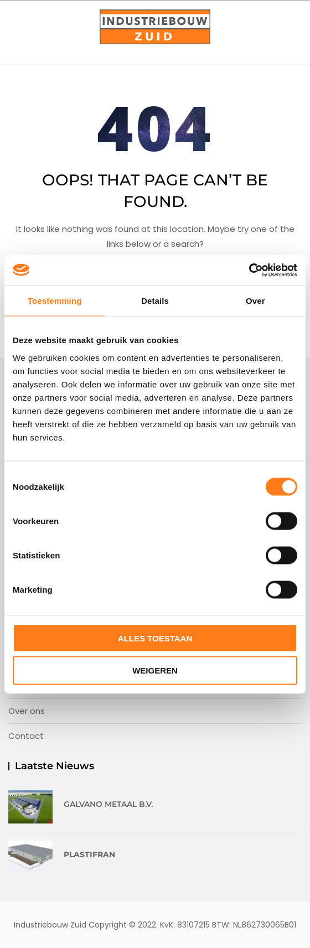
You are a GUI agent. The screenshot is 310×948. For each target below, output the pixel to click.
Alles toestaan (155, 638)
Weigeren (155, 670)
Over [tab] (255, 300)
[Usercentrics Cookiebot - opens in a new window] (248, 270)
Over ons (26, 711)
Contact (26, 736)
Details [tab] (155, 300)
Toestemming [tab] (55, 300)
